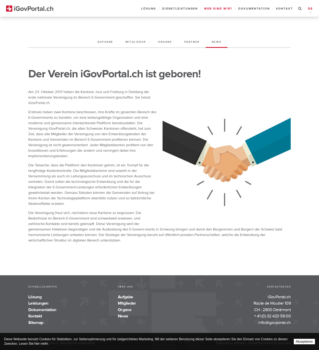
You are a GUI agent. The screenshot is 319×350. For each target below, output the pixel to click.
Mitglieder (136, 42)
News (216, 42)
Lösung (148, 8)
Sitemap (35, 322)
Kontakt (284, 8)
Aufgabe (105, 42)
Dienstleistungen (180, 8)
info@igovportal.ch (274, 322)
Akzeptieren (304, 341)
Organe (165, 42)
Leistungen (38, 303)
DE (310, 9)
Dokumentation (254, 8)
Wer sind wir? (218, 8)
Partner (192, 42)
